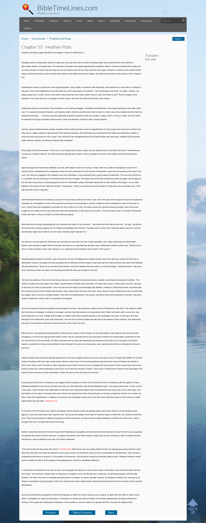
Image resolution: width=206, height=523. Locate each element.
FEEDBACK (115, 21)
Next (111, 512)
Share (178, 39)
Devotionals (130, 21)
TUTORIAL (39, 21)
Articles (67, 21)
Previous (51, 512)
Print (79, 21)
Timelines (53, 21)
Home (26, 21)
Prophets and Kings (60, 38)
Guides (27, 28)
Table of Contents (82, 512)
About (101, 21)
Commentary (146, 21)
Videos (90, 21)
